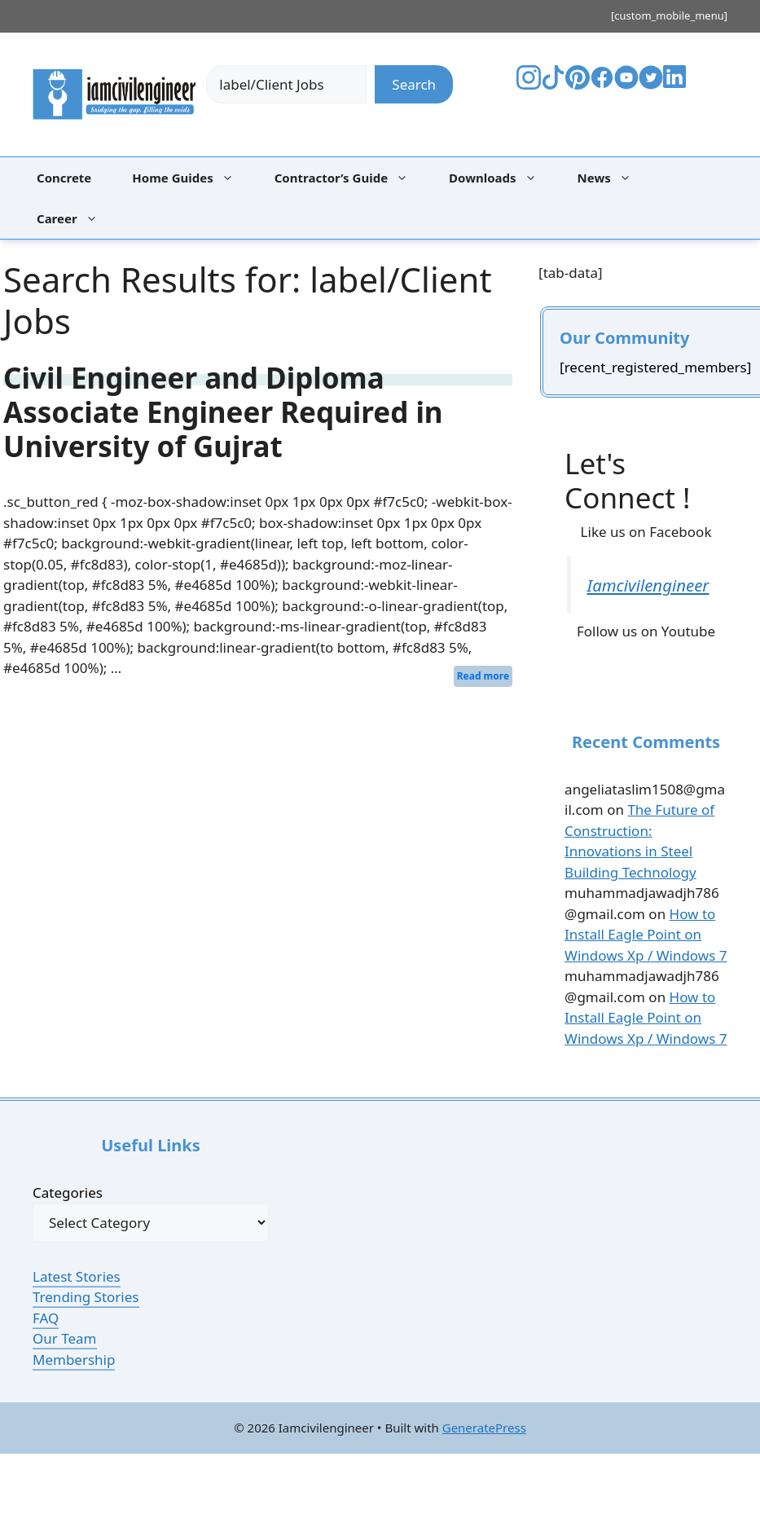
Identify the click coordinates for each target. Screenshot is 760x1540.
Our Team (65, 1338)
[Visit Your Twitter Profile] (651, 84)
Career (75, 218)
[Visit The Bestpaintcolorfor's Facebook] (602, 84)
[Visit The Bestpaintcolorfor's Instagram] (528, 84)
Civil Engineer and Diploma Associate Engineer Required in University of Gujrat (223, 412)
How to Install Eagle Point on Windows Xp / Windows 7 (646, 934)
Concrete (64, 177)
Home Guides (190, 177)
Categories (68, 1192)
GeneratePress (484, 1427)
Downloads (501, 177)
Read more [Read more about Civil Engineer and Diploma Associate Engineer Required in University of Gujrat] (483, 676)
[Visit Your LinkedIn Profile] (677, 88)
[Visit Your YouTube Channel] (626, 84)
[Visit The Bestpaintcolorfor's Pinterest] (577, 84)
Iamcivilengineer (648, 585)
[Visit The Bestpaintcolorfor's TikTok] (553, 84)
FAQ (46, 1318)
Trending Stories (86, 1296)
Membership (74, 1359)
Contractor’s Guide (349, 177)
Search (414, 84)
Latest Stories (77, 1276)
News (613, 177)
